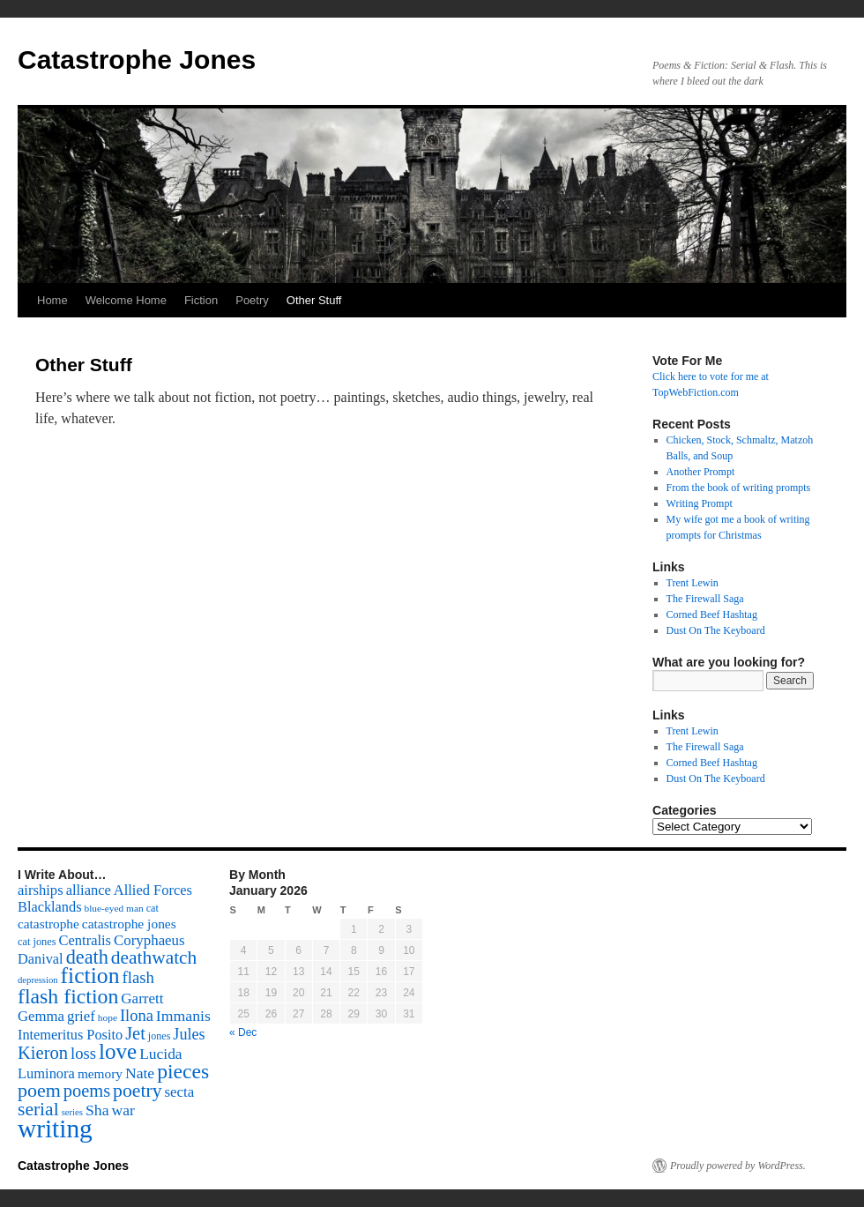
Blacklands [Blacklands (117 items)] (49, 906)
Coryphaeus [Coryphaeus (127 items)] (149, 940)
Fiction (201, 300)
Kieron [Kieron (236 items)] (43, 1052)
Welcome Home (126, 300)
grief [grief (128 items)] (81, 1016)
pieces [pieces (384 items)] (183, 1071)
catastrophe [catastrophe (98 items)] (48, 923)
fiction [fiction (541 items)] (90, 975)
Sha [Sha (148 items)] (97, 1110)
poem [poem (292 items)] (39, 1090)
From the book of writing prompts (739, 487)
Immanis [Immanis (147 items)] (183, 1015)
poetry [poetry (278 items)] (137, 1090)
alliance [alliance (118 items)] (88, 890)
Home (52, 300)
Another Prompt (701, 472)
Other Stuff (314, 300)
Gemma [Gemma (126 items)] (41, 1016)
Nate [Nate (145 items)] (139, 1073)
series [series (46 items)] (72, 1112)
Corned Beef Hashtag (712, 614)
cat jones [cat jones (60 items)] (37, 941)
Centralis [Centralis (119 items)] (85, 940)
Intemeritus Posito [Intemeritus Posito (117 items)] (70, 1034)
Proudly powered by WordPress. (738, 1165)
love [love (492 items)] (118, 1051)
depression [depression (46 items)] (38, 980)
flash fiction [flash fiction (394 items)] (68, 996)
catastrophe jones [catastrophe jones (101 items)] (129, 923)
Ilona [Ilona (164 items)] (136, 1015)
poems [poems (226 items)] (86, 1090)
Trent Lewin (693, 583)
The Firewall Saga (705, 598)
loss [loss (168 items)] (83, 1053)
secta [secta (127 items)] (180, 1092)
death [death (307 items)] (87, 957)
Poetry (252, 300)
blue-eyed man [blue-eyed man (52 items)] (113, 908)
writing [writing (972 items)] (55, 1128)
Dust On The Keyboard (716, 630)
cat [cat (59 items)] (152, 908)
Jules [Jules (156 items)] (189, 1034)
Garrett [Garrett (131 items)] (142, 998)
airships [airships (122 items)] (40, 890)
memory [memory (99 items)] (100, 1073)
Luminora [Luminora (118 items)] (46, 1073)
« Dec (243, 1032)
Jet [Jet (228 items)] (135, 1033)
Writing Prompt (700, 503)
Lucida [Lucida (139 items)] (160, 1053)
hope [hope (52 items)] (107, 1017)
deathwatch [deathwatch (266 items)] (154, 957)
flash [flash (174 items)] (138, 977)
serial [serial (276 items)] (38, 1109)
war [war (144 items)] (123, 1110)
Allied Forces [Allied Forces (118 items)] (153, 890)
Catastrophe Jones (137, 59)
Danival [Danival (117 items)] (40, 958)
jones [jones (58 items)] (159, 1036)
